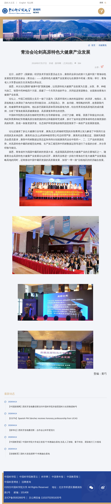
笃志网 (30, 3)
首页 (93, 45)
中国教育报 (72, 476)
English (22, 3)
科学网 (44, 476)
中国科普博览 (11, 482)
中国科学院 (10, 476)
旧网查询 (26, 482)
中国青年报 (57, 476)
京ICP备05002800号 (14, 497)
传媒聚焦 (57, 35)
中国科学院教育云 (28, 476)
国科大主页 (9, 3)
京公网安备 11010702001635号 (45, 497)
